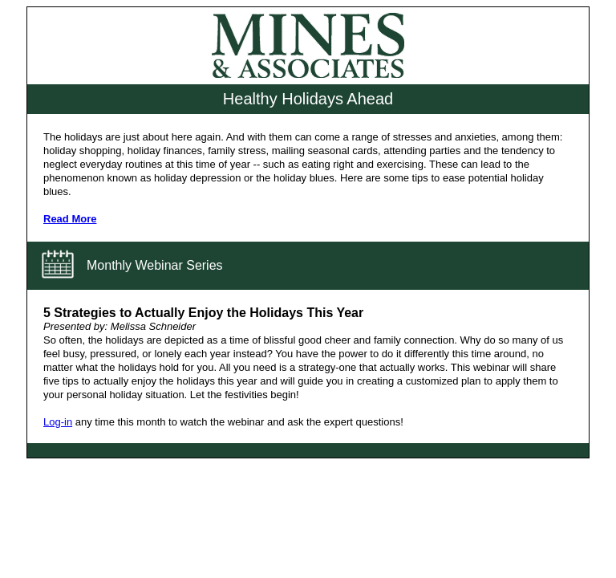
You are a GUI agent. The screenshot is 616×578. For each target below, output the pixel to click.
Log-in (57, 422)
